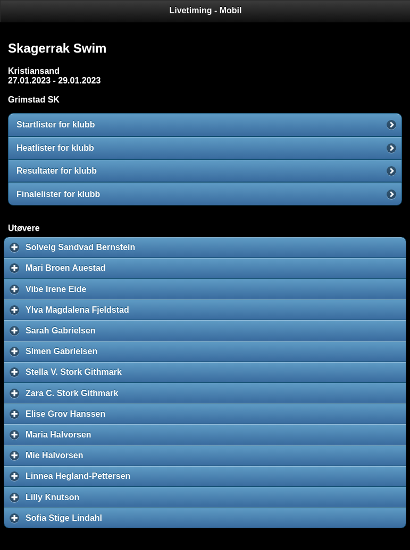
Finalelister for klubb (58, 194)
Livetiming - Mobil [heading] (206, 10)
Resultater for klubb (56, 170)
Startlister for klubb (55, 124)
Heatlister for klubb (55, 147)
